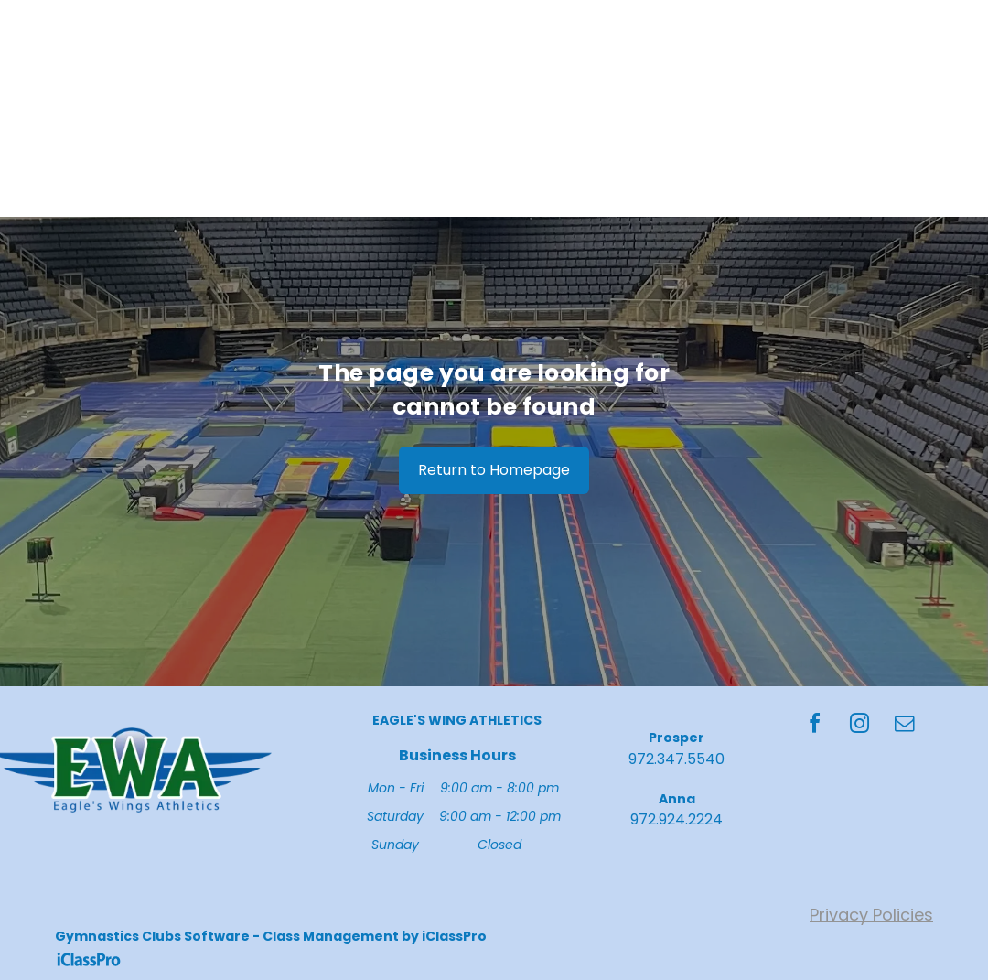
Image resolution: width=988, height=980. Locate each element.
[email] (903, 726)
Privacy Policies (871, 914)
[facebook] (814, 726)
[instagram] (859, 726)
